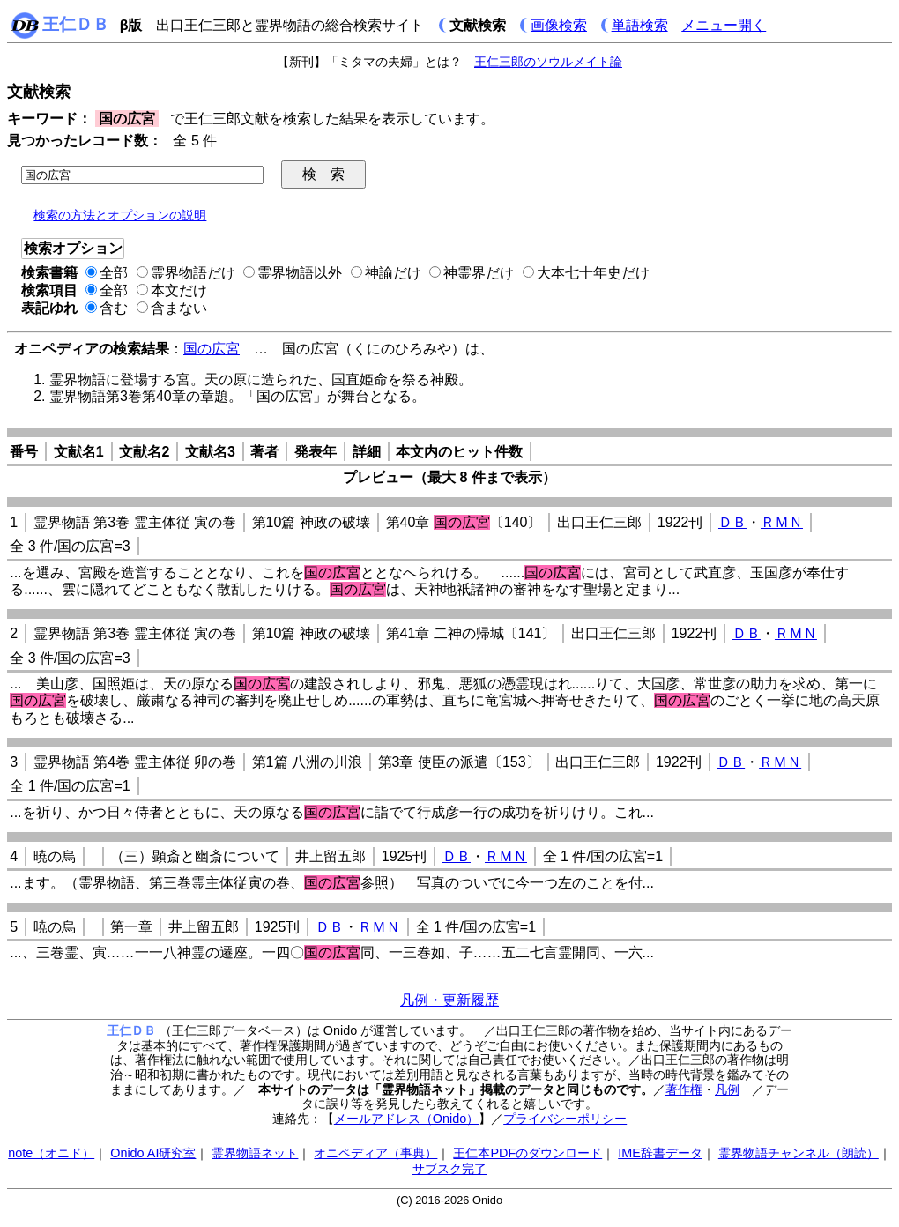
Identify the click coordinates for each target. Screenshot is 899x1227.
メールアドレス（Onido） (406, 1119)
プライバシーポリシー (565, 1119)
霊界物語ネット (255, 1153)
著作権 (683, 1089)
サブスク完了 (449, 1169)
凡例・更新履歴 (449, 1000)
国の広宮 (211, 348)
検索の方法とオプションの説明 (119, 215)
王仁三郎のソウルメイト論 (548, 62)
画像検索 (559, 25)
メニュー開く (723, 25)
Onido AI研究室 (153, 1153)
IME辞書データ (660, 1153)
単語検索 (640, 25)
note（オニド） (51, 1153)
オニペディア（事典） (375, 1153)
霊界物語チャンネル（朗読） (798, 1153)
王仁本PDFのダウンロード (527, 1153)
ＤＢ (732, 522)
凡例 (727, 1089)
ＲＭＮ (782, 522)
